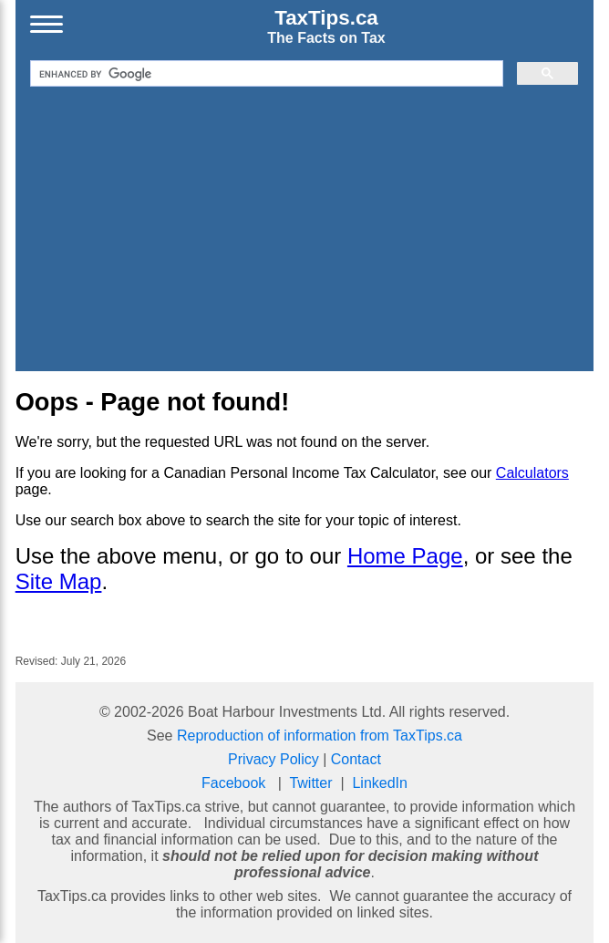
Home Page (405, 556)
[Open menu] (46, 26)
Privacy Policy (273, 759)
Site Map (58, 581)
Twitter (310, 783)
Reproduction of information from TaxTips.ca (319, 735)
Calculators (532, 473)
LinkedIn (380, 783)
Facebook (233, 783)
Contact (356, 759)
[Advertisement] (305, 227)
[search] (265, 74)
